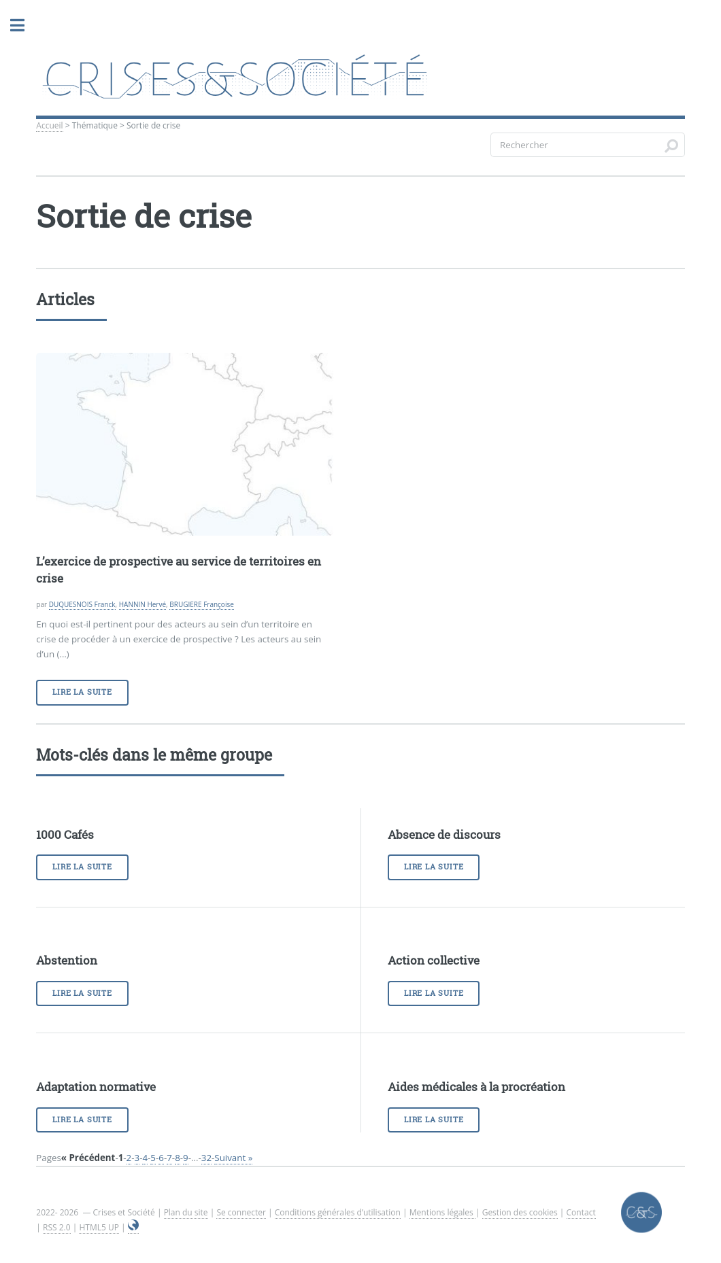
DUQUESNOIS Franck (82, 604)
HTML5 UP (98, 1227)
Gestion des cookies (520, 1212)
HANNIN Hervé (142, 604)
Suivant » (233, 1158)
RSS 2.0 (57, 1227)
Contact (581, 1212)
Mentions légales (442, 1212)
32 (206, 1158)
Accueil (49, 125)
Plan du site (186, 1212)
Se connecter (241, 1212)
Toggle (17, 25)
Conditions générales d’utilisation (338, 1212)
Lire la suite (82, 692)
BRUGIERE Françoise (201, 604)
